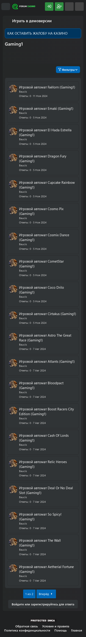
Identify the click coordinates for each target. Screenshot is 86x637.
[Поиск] (79, 6)
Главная (76, 630)
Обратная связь (26, 626)
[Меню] (5, 6)
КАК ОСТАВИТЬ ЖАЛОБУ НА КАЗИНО (37, 33)
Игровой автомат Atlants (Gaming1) (47, 361)
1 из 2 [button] (29, 594)
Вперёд (46, 594)
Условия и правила (55, 626)
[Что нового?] (69, 6)
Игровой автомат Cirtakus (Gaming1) (47, 313)
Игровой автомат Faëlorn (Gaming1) (47, 87)
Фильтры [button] (66, 69)
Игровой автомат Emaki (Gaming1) (46, 108)
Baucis (23, 91)
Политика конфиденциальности (27, 630)
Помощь (60, 630)
